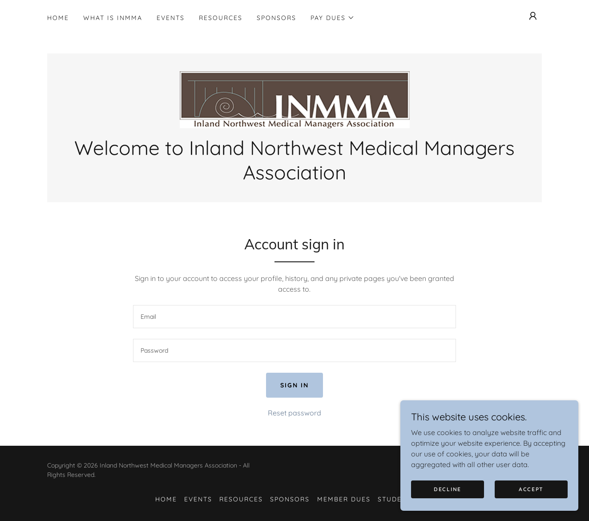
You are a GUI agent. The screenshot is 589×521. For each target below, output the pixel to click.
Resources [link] (220, 18)
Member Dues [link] (344, 499)
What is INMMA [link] (112, 18)
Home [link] (58, 18)
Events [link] (171, 18)
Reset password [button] (294, 412)
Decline (447, 501)
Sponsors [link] (276, 18)
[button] (333, 17)
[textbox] (294, 316)
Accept (531, 501)
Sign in (294, 385)
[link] (294, 98)
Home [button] (166, 499)
